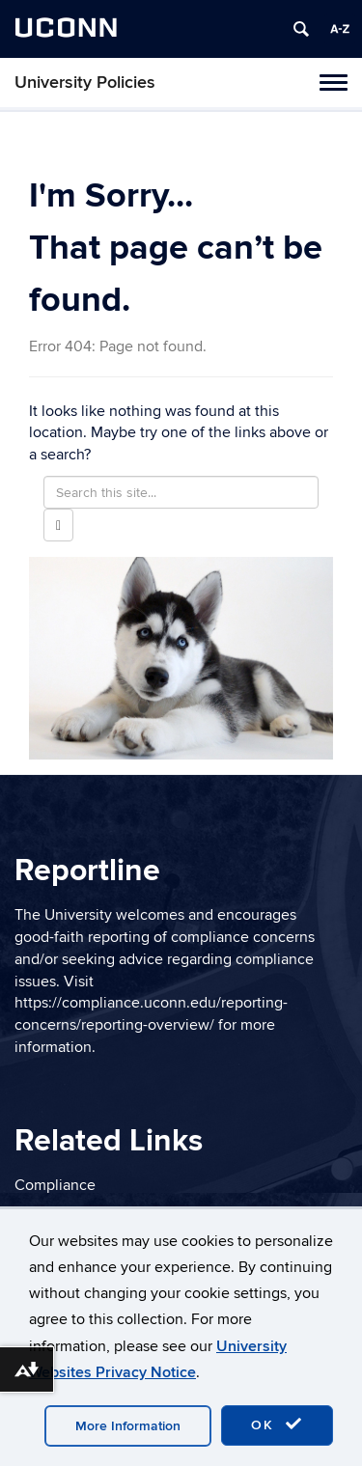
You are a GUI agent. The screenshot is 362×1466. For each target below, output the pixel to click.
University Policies (84, 82)
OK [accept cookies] (277, 1424)
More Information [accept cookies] (128, 1426)
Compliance (55, 1185)
